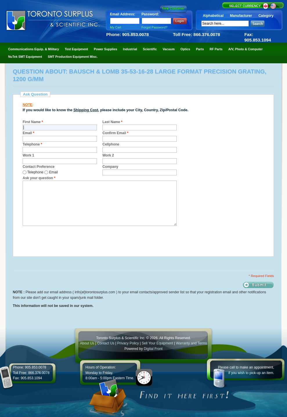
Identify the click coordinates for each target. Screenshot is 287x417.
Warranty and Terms (191, 343)
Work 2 (108, 155)
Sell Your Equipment (158, 343)
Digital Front (153, 349)
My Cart (115, 27)
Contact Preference (39, 167)
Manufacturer (241, 16)
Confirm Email (115, 133)
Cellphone (110, 144)
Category (265, 16)
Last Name (112, 122)
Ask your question (39, 178)
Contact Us (105, 343)
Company (110, 167)
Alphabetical (213, 16)
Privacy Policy (128, 343)
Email (28, 133)
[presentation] (67, 240)
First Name (33, 122)
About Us (87, 343)
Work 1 (28, 155)
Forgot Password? (154, 27)
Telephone (32, 144)
